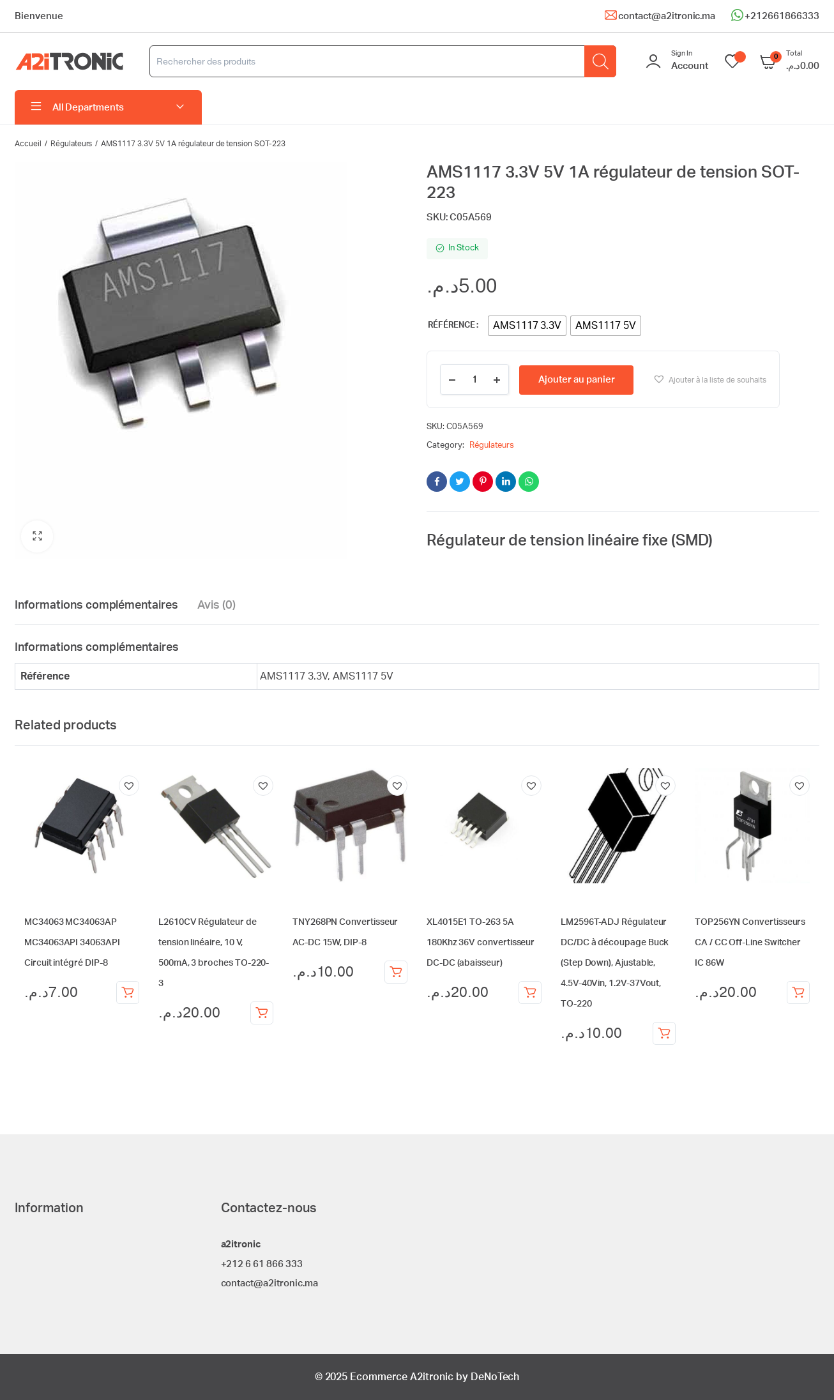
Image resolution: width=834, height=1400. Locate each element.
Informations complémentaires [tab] (96, 605)
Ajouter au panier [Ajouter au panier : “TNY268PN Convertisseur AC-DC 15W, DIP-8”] (396, 972)
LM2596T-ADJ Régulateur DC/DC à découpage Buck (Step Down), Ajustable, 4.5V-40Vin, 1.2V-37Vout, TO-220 (615, 963)
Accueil (28, 144)
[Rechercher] (600, 61)
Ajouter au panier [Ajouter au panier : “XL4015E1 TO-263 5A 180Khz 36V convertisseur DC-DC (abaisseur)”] (530, 992)
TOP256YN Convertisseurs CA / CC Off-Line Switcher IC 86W (750, 943)
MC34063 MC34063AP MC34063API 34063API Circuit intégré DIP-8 (72, 943)
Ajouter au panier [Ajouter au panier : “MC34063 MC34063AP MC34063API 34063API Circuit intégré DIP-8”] (128, 992)
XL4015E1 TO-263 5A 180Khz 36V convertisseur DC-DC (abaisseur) (481, 943)
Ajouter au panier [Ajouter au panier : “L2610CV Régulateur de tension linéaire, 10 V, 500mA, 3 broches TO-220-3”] (262, 1013)
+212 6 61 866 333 (262, 1264)
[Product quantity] (474, 379)
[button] (37, 536)
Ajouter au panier (576, 379)
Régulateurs (71, 144)
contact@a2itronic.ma (666, 16)
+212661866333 (782, 16)
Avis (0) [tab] (216, 605)
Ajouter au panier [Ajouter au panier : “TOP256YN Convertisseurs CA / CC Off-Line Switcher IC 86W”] (798, 992)
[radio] (527, 325)
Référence (451, 325)
